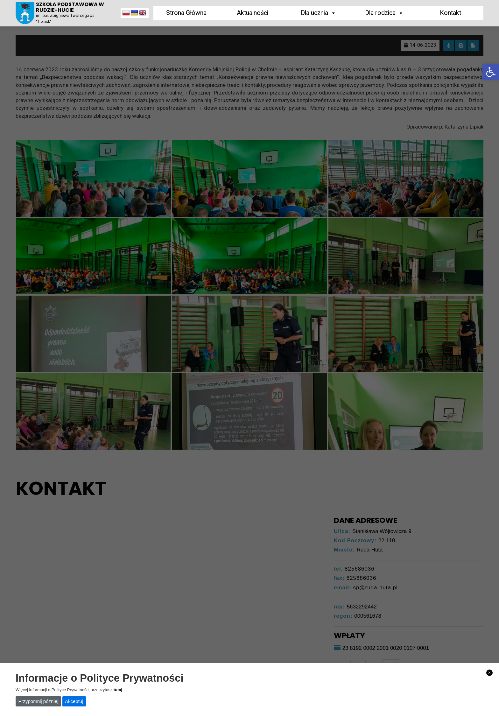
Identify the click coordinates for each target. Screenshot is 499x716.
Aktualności (252, 13)
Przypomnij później (38, 701)
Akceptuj (74, 701)
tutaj (118, 689)
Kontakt (450, 13)
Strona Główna (186, 13)
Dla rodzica (384, 13)
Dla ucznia (318, 13)
